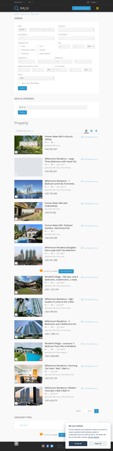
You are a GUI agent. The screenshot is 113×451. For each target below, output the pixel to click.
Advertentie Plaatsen (81, 8)
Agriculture (35, 14)
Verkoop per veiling (26, 50)
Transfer (41, 50)
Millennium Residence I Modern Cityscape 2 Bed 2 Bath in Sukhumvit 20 (60, 390)
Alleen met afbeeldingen (28, 83)
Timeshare (23, 53)
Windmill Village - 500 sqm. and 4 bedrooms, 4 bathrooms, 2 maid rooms (61, 279)
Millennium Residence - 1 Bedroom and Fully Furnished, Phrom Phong (60, 183)
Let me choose (93, 437)
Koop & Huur (24, 14)
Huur (39, 46)
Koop (21, 46)
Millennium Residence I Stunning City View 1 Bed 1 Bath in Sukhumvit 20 (61, 368)
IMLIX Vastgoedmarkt (64, 447)
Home (16, 14)
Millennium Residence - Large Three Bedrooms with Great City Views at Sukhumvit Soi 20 (60, 161)
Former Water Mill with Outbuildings (56, 204)
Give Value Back (66, 271)
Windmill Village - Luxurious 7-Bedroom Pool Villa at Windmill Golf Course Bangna (60, 346)
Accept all (78, 443)
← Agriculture (23, 425)
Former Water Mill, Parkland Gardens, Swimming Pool (58, 226)
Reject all (98, 443)
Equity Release (43, 53)
